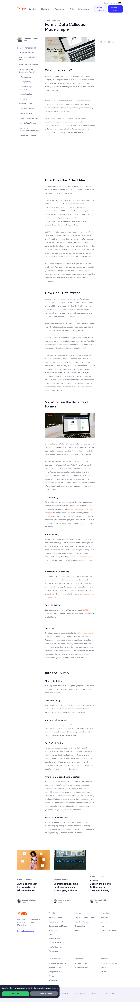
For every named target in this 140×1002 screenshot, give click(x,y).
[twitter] (101, 42)
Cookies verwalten (44, 993)
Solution (32, 9)
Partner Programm (108, 930)
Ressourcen (59, 9)
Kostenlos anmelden (25, 931)
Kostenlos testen (115, 8)
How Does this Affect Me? (28, 58)
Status (103, 967)
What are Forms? (26, 52)
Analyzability (26, 82)
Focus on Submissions (29, 135)
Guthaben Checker (82, 967)
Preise (72, 9)
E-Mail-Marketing (56, 942)
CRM (51, 934)
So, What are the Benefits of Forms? (27, 70)
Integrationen (54, 971)
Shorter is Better (27, 108)
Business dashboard (57, 963)
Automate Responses (29, 118)
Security (23, 99)
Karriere (103, 922)
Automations (54, 938)
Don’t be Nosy (26, 113)
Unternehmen (83, 9)
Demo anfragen (100, 8)
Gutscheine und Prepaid (59, 926)
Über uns (104, 917)
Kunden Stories (55, 967)
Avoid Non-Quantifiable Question (29, 129)
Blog (102, 926)
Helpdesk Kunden (82, 922)
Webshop (53, 980)
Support (78, 930)
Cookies (95, 993)
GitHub (103, 971)
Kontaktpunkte (55, 947)
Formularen (53, 951)
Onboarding (80, 926)
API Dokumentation (108, 963)
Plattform (45, 9)
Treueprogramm (55, 917)
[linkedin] (109, 42)
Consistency (25, 77)
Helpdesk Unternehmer (84, 917)
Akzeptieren (16, 993)
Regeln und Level (56, 922)
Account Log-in (81, 963)
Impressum (110, 993)
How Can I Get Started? (29, 64)
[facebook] (105, 42)
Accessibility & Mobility (26, 87)
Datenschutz (80, 993)
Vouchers (53, 930)
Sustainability (26, 94)
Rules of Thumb (25, 103)
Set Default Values (28, 123)
